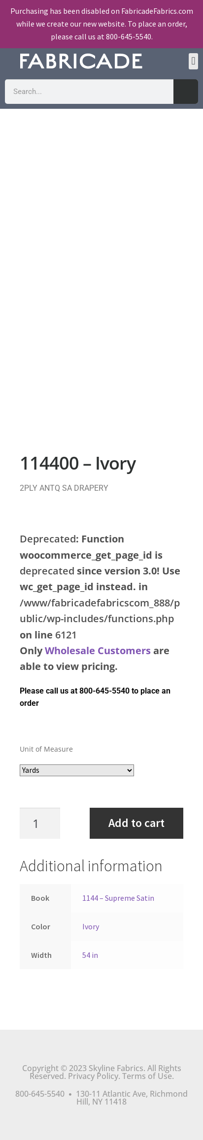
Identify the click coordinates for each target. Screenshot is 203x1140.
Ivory (90, 926)
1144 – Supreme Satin (118, 898)
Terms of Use (147, 1076)
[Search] (185, 91)
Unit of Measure (46, 749)
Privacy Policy (93, 1076)
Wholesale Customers (98, 650)
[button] (193, 61)
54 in (90, 955)
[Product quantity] (45, 823)
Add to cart (136, 822)
